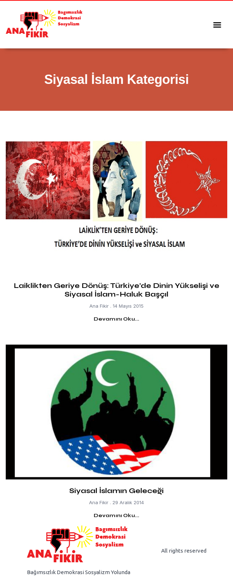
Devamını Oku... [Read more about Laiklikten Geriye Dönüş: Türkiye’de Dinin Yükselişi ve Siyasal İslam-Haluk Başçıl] (117, 319)
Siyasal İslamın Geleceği (116, 490)
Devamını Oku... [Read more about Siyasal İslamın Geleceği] (117, 515)
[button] (217, 24)
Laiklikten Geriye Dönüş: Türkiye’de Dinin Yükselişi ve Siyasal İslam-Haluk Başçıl (116, 290)
